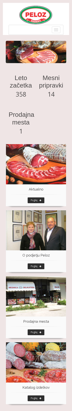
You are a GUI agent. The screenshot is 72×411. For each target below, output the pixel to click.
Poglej (36, 200)
